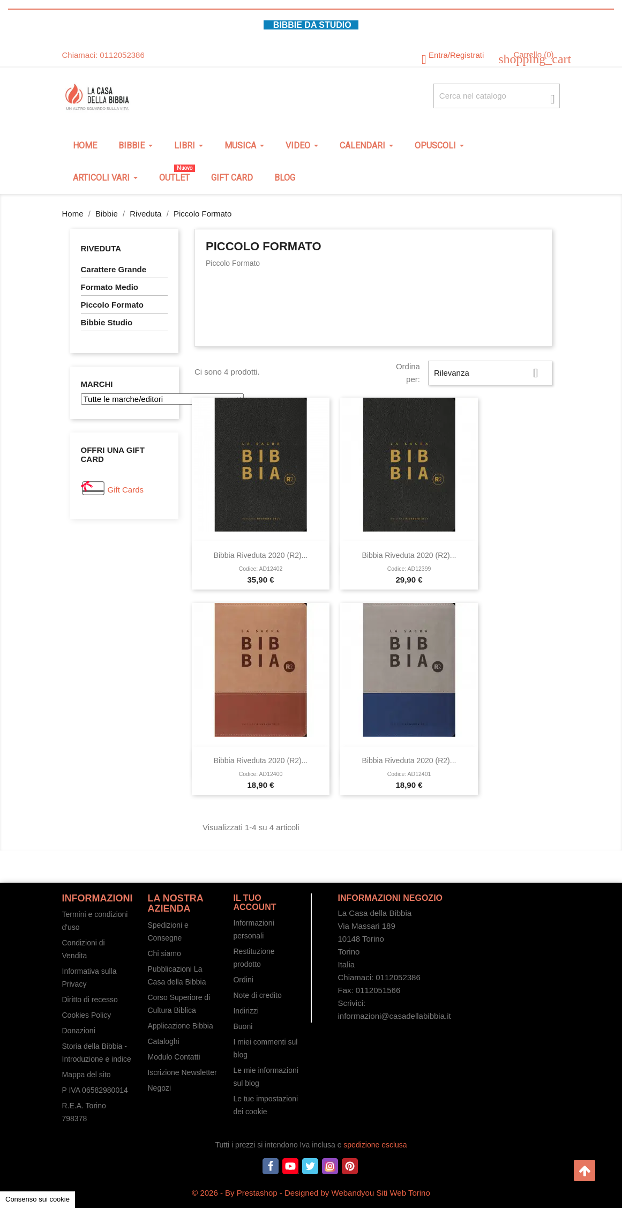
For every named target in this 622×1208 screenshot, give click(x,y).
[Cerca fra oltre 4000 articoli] (496, 96)
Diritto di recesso (90, 999)
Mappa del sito (86, 1074)
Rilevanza (490, 373)
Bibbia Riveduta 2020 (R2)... (261, 555)
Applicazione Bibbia (180, 1025)
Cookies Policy (86, 1015)
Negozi (159, 1088)
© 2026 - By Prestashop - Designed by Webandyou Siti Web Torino (311, 1192)
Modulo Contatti (173, 1057)
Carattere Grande (114, 269)
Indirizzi (245, 1010)
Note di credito (257, 995)
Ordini (243, 979)
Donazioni (78, 1030)
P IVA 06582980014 (95, 1090)
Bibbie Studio (107, 322)
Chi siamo (164, 953)
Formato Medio (110, 287)
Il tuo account (254, 902)
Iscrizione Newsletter (181, 1072)
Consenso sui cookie (37, 1199)
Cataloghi (163, 1041)
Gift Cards (126, 489)
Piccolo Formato (112, 304)
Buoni (242, 1026)
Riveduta (101, 248)
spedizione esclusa (375, 1144)
